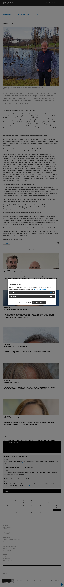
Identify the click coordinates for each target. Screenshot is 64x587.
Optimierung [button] (13, 296)
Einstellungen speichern (25, 302)
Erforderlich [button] (13, 292)
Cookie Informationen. (40, 289)
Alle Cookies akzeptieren (39, 302)
